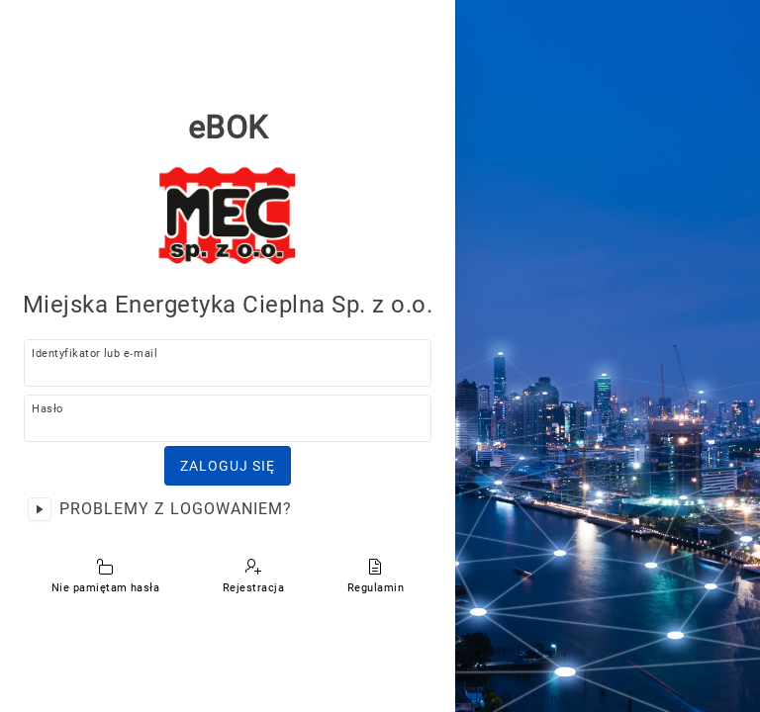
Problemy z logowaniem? (175, 508)
